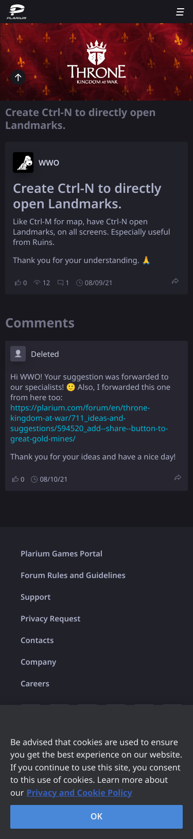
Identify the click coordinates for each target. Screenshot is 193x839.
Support (35, 597)
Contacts (37, 640)
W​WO (49, 163)
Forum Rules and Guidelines (73, 575)
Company (38, 662)
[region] (96, 772)
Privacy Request (50, 619)
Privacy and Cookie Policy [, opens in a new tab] (79, 792)
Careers (35, 684)
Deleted (45, 354)
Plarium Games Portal (61, 554)
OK (97, 816)
